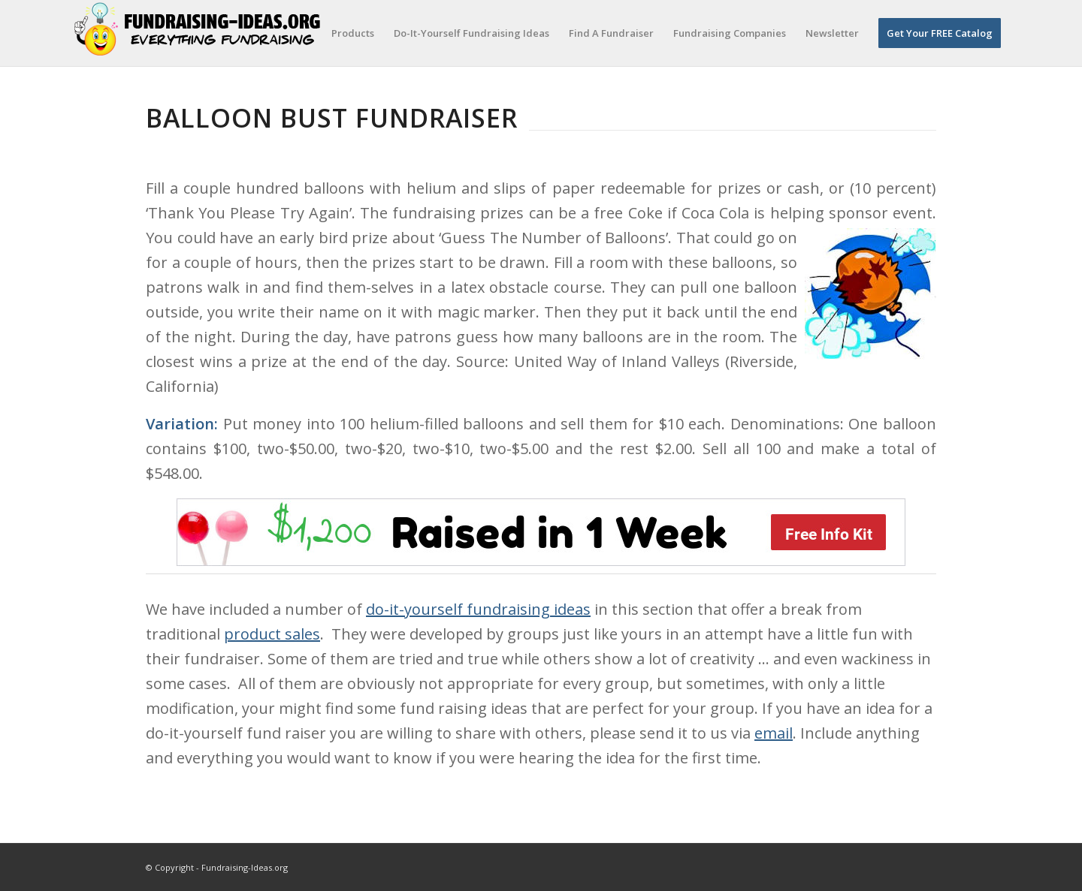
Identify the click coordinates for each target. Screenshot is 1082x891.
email (773, 733)
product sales (272, 634)
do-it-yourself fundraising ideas (478, 609)
